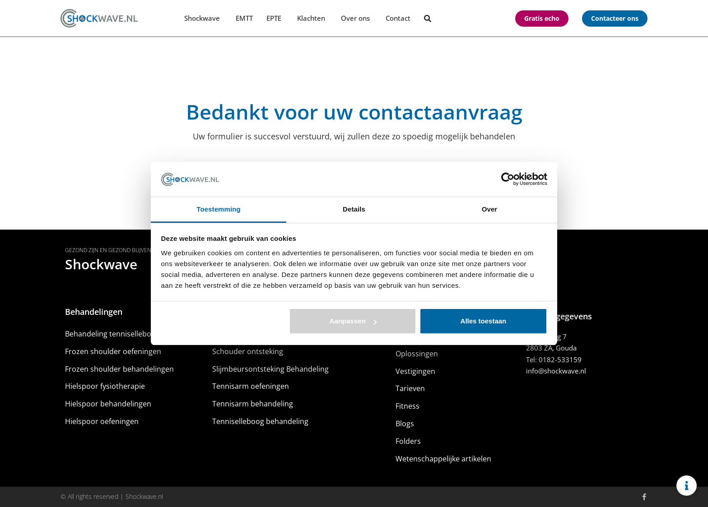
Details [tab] (354, 209)
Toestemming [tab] (218, 209)
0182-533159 (560, 359)
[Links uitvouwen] (686, 485)
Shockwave (101, 264)
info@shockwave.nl (556, 370)
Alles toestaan (484, 321)
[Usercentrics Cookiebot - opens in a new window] (507, 179)
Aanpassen (353, 321)
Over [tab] (490, 209)
